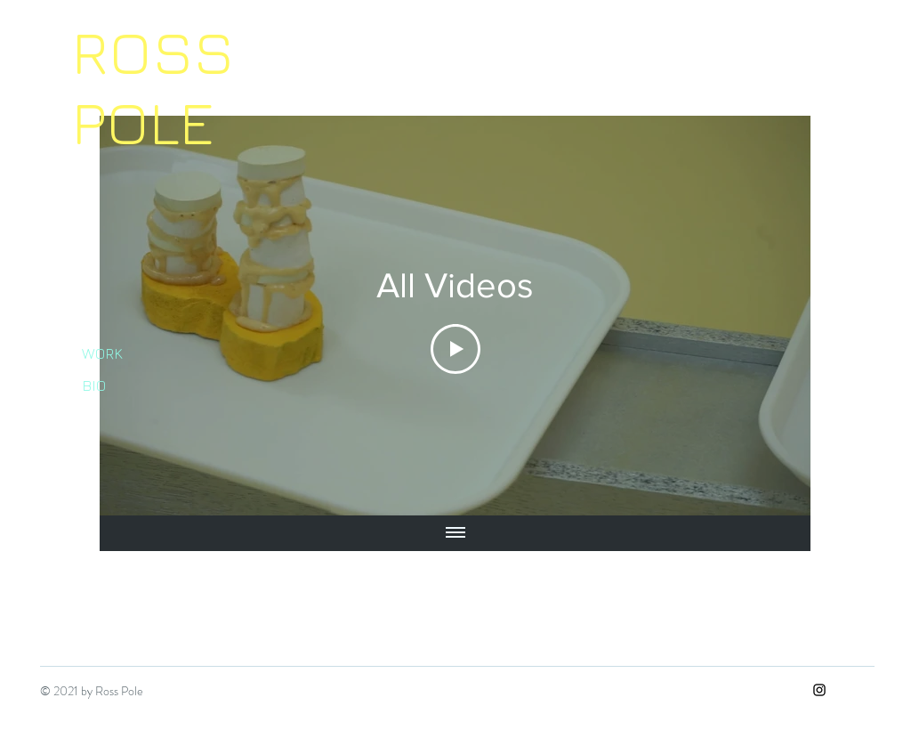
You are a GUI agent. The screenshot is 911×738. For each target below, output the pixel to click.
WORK (102, 353)
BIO (94, 385)
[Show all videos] (455, 533)
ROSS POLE (153, 86)
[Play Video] (455, 349)
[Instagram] (819, 690)
